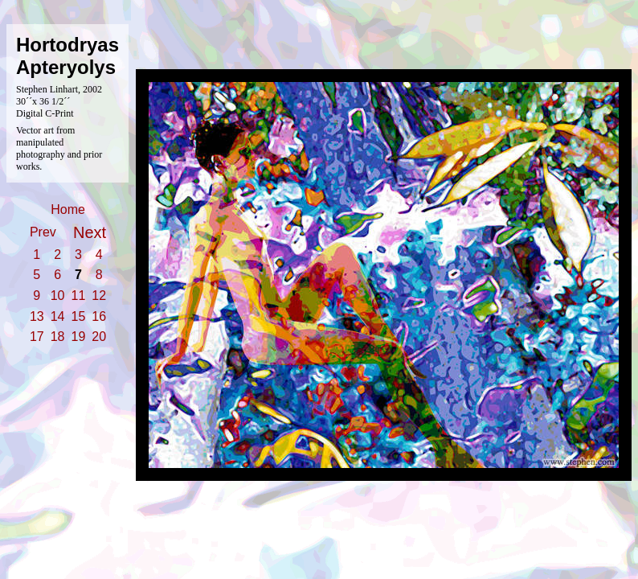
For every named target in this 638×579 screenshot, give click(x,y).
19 (79, 336)
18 (58, 336)
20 (99, 336)
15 (79, 316)
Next (89, 232)
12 (99, 295)
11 (79, 295)
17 (37, 336)
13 (37, 316)
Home (68, 209)
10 (58, 295)
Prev (43, 232)
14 (58, 316)
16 (99, 316)
